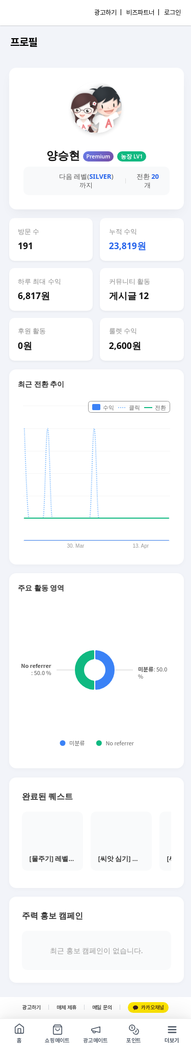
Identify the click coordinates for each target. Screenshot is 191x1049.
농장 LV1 (132, 156)
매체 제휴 (66, 1007)
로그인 (172, 12)
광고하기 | (108, 12)
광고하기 (31, 1007)
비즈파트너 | (142, 12)
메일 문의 (102, 1007)
